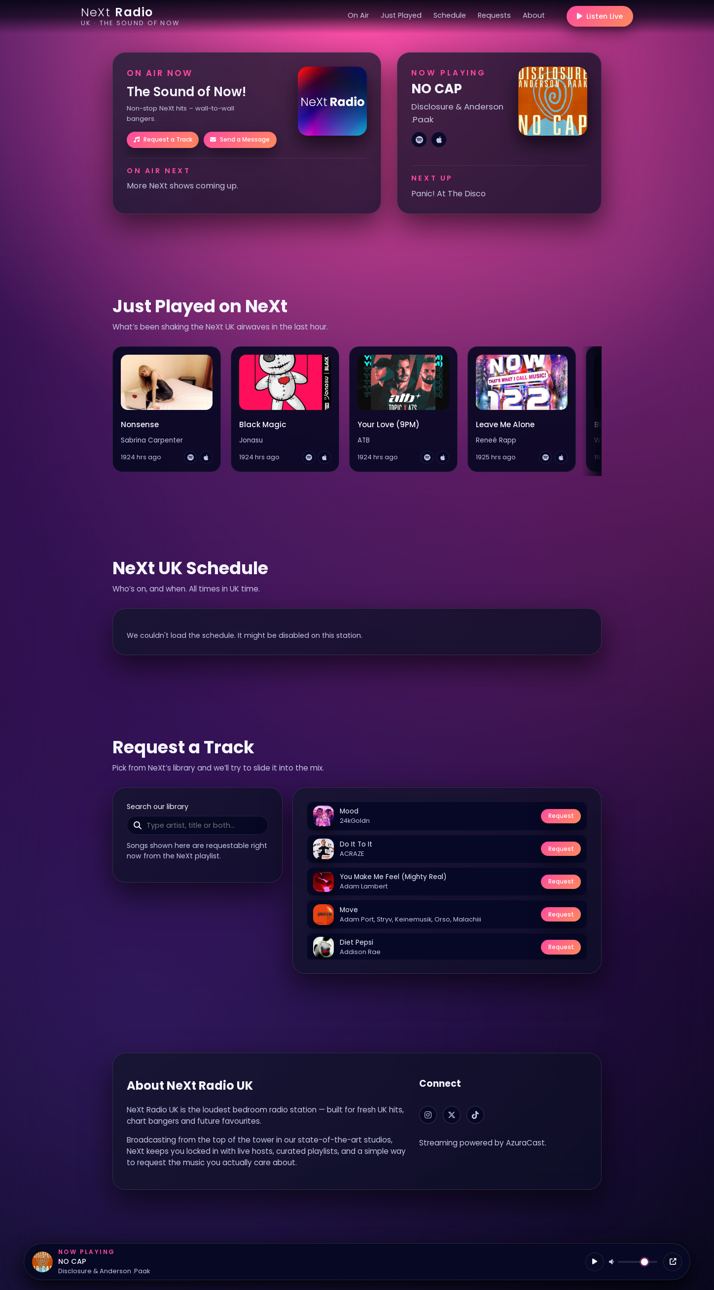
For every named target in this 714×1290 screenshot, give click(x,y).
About (534, 15)
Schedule (449, 15)
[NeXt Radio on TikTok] (475, 1115)
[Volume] (637, 1262)
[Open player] (672, 1262)
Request (561, 815)
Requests (494, 15)
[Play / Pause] (594, 1262)
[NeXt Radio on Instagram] (428, 1115)
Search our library (157, 806)
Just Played (401, 15)
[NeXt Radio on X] (452, 1115)
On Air (358, 15)
